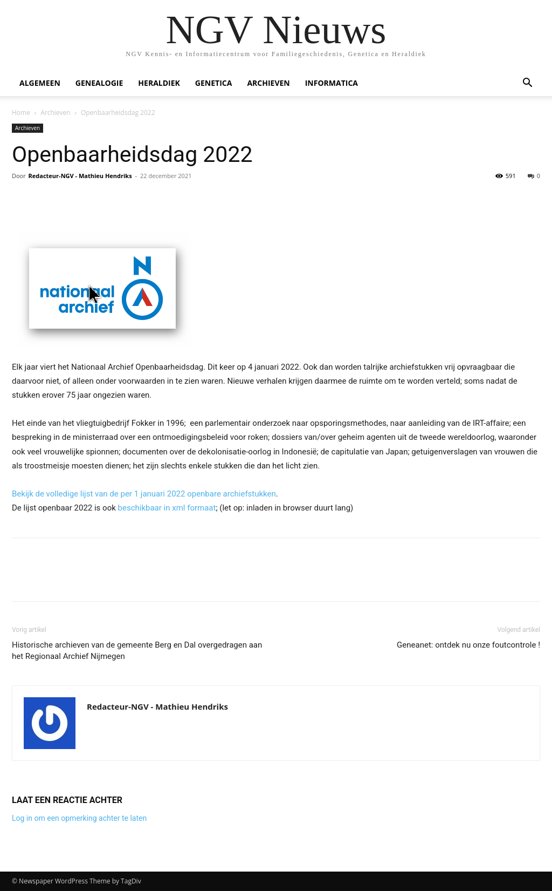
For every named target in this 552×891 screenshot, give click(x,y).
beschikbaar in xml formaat (167, 508)
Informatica (331, 83)
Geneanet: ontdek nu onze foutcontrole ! (468, 645)
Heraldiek (159, 83)
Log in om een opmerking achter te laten (79, 818)
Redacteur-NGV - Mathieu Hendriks (80, 176)
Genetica (213, 83)
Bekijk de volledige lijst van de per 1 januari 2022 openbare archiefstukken (144, 494)
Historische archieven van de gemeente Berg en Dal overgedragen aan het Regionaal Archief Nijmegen (137, 650)
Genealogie (99, 83)
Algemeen (39, 83)
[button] (527, 84)
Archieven (268, 83)
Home (21, 112)
